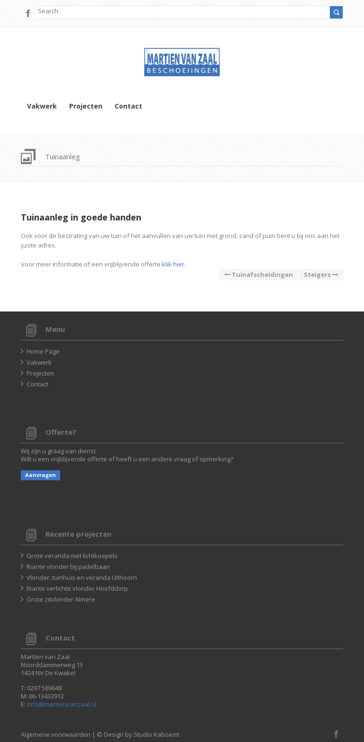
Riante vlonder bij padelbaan (68, 566)
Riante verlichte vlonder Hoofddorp (77, 588)
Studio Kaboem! (156, 734)
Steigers (321, 274)
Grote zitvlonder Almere (61, 599)
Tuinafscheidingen (258, 274)
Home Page (43, 351)
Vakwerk (42, 106)
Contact (128, 106)
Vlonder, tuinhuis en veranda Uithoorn (82, 577)
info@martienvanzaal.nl (61, 704)
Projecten (85, 106)
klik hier (173, 264)
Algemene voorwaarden (56, 734)
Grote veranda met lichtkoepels (72, 555)
